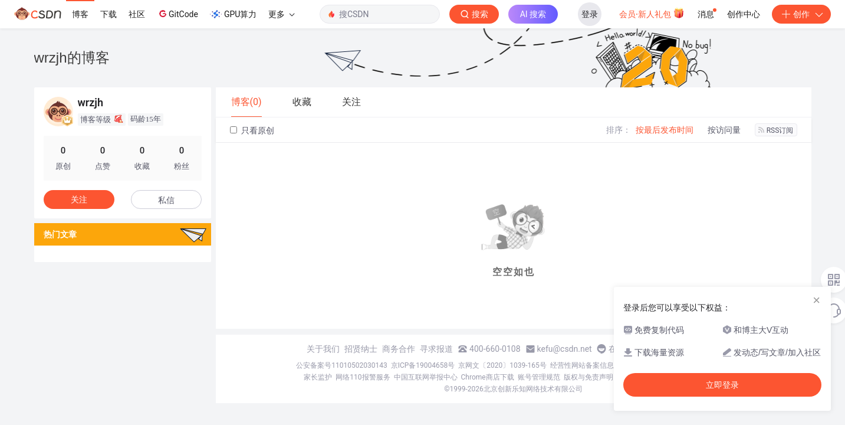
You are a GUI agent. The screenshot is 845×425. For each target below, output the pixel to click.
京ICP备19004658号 (423, 365)
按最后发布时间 (664, 130)
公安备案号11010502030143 (341, 365)
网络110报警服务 (363, 377)
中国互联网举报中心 (426, 377)
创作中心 (743, 14)
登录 (589, 14)
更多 (281, 14)
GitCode (177, 14)
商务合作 (398, 349)
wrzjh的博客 (72, 58)
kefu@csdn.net (564, 349)
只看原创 (252, 130)
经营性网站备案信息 (582, 365)
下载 (108, 14)
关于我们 (323, 349)
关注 (79, 199)
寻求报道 (436, 349)
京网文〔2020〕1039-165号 (502, 365)
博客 (80, 14)
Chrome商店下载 (487, 377)
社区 (137, 14)
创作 (801, 14)
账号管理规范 (539, 377)
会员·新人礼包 (652, 13)
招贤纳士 (360, 349)
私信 (166, 200)
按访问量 (724, 130)
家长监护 (318, 377)
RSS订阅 (776, 130)
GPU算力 (233, 14)
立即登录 (722, 385)
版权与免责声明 (588, 377)
